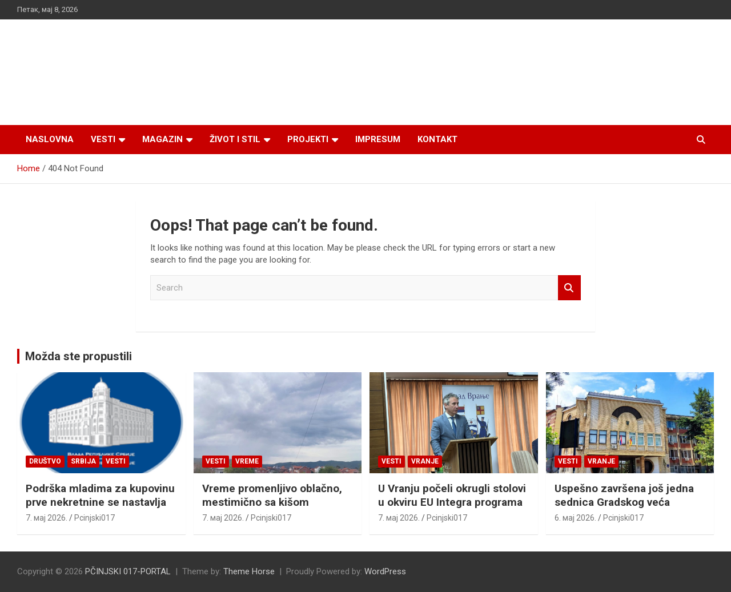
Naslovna (50, 139)
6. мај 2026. (575, 517)
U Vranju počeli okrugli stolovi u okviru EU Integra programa (452, 495)
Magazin (162, 139)
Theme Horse (249, 571)
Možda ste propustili (78, 356)
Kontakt (437, 139)
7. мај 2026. (46, 517)
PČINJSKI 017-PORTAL (128, 571)
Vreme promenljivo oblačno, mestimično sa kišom (272, 495)
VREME (247, 461)
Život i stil (235, 139)
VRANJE (425, 461)
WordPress (385, 571)
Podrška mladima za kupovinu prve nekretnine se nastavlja (100, 495)
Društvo (45, 461)
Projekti (307, 139)
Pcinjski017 (94, 517)
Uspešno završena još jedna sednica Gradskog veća (624, 495)
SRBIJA (83, 461)
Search (569, 288)
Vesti (103, 139)
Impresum (377, 139)
